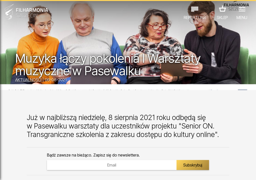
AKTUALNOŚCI (28, 79)
